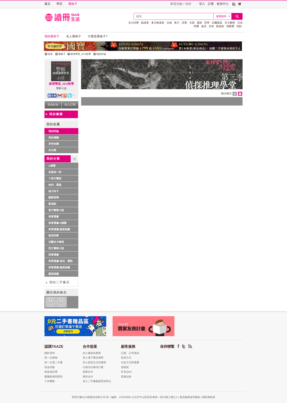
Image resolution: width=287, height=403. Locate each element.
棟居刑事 (53, 235)
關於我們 (49, 353)
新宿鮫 (52, 203)
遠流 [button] (203, 26)
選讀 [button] (199, 22)
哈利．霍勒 (54, 184)
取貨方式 (126, 357)
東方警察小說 (56, 210)
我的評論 (53, 131)
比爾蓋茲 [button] (217, 22)
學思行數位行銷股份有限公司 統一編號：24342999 (102, 397)
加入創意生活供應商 (94, 362)
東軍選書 (53, 216)
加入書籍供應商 (92, 353)
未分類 (52, 150)
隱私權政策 (208, 397)
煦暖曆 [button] (230, 26)
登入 (202, 3)
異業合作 (88, 371)
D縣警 (52, 165)
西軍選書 (53, 254)
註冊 (211, 3)
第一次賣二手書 (53, 362)
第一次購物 (50, 357)
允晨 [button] (192, 22)
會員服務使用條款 (190, 397)
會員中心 (223, 3)
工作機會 (49, 381)
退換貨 (125, 367)
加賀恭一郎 (54, 172)
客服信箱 (126, 376)
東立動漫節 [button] (157, 22)
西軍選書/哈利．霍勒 (60, 261)
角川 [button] (176, 22)
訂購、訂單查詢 (130, 353)
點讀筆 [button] (145, 22)
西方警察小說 (56, 248)
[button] (233, 4)
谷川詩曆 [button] (133, 22)
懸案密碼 (53, 197)
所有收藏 (53, 143)
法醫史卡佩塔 (56, 241)
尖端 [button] (169, 22)
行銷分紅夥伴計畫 (93, 367)
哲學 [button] (206, 22)
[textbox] (173, 16)
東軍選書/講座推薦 (59, 229)
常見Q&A (126, 371)
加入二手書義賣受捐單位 (97, 381)
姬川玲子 (53, 191)
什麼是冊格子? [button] (97, 36)
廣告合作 (88, 376)
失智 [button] (211, 26)
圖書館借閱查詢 (53, 376)
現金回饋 (49, 367)
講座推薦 (53, 273)
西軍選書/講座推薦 (59, 267)
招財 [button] (239, 26)
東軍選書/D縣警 (57, 222)
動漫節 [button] (220, 26)
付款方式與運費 (130, 362)
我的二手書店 (59, 282)
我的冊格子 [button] (51, 36)
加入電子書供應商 (93, 357)
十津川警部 (54, 178)
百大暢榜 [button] (230, 22)
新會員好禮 (50, 371)
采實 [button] (184, 22)
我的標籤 (53, 137)
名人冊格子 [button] (73, 36)
